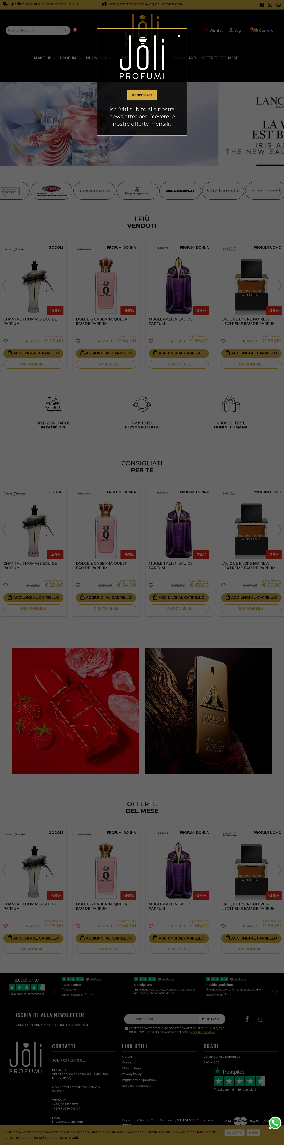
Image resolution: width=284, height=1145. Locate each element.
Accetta (234, 1132)
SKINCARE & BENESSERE (140, 58)
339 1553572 (69, 1104)
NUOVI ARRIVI (99, 58)
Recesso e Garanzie (136, 1086)
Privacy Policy (132, 1074)
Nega (253, 1132)
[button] (265, 30)
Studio (186, 1120)
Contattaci (129, 1062)
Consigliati (184, 58)
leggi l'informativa (203, 1032)
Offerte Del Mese (220, 58)
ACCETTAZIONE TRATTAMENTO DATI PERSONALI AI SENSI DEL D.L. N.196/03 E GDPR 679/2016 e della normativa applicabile (176, 1030)
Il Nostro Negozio (134, 1068)
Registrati (210, 1019)
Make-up (42, 58)
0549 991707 (71, 1108)
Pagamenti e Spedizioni (139, 1080)
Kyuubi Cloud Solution (156, 1120)
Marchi (127, 1057)
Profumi (69, 58)
